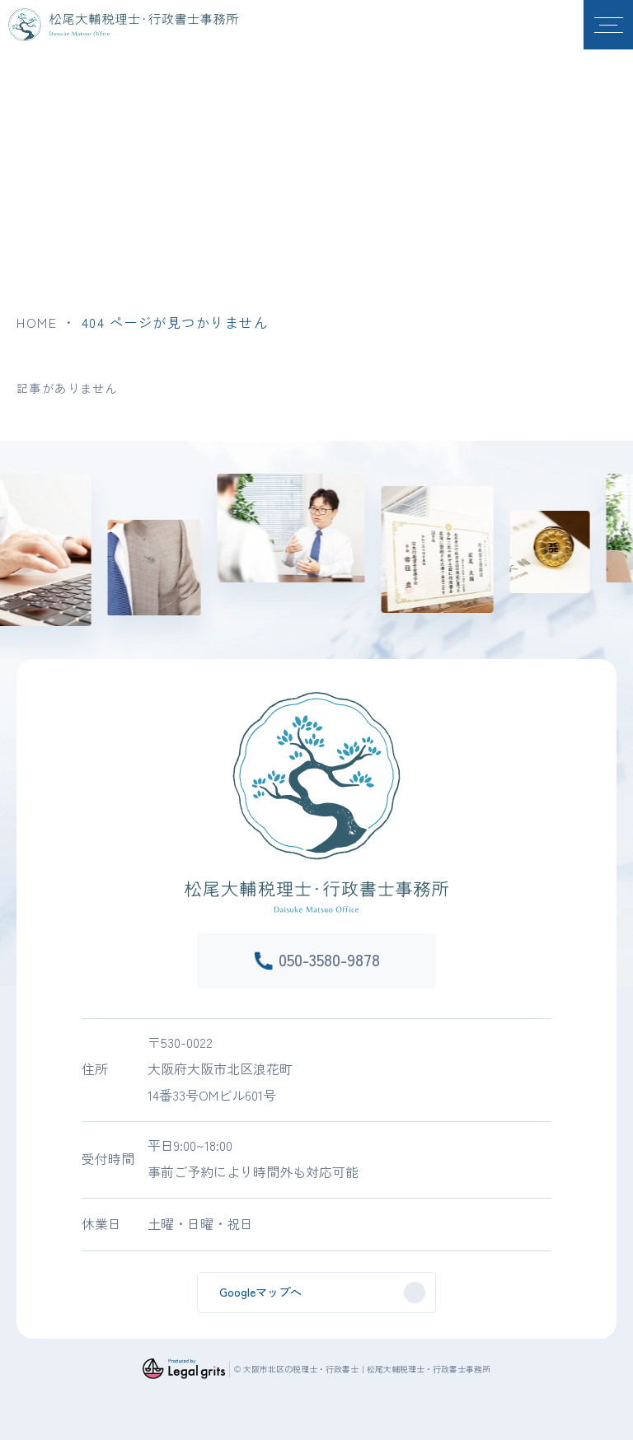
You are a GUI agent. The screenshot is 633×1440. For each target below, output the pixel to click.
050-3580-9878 (329, 959)
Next (628, 568)
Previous (5, 568)
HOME (36, 322)
